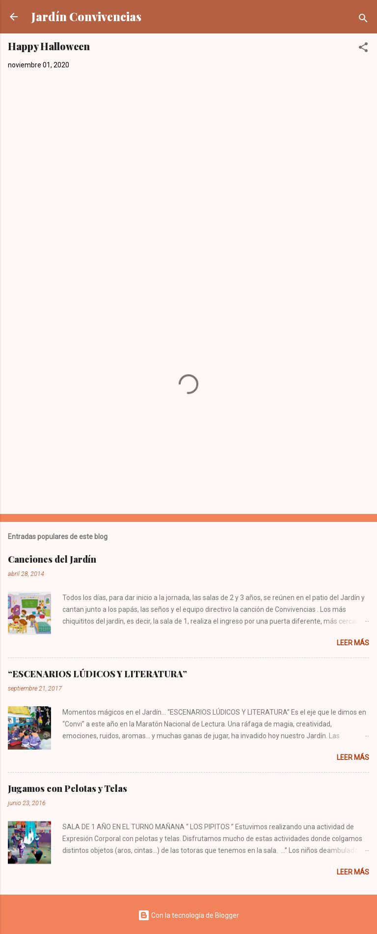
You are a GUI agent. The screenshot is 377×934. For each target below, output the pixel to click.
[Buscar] (363, 20)
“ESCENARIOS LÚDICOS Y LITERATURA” (97, 674)
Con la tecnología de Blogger (188, 915)
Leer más (353, 643)
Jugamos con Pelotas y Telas (67, 788)
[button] (363, 49)
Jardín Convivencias (86, 16)
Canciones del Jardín (52, 559)
